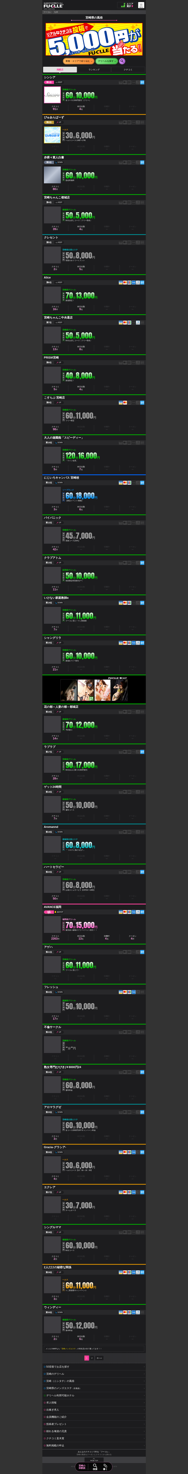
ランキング (94, 69)
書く (105, 1469)
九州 (56, 12)
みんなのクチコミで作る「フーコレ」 (94, 1452)
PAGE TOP (94, 1460)
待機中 (107, 937)
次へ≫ (99, 1358)
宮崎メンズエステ (69, 1349)
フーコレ (47, 12)
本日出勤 (81, 108)
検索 (95, 1469)
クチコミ (128, 69)
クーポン (132, 937)
